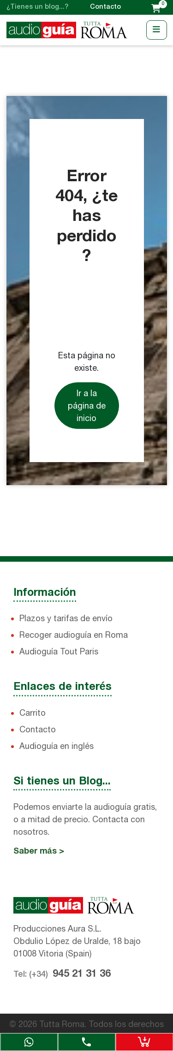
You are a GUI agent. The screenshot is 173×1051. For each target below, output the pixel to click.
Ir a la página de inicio (87, 405)
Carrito (32, 713)
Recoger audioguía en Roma (73, 635)
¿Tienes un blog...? (37, 7)
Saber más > (38, 851)
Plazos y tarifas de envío (66, 618)
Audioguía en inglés (56, 746)
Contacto (105, 7)
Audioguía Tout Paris (58, 651)
